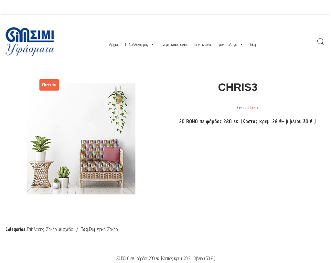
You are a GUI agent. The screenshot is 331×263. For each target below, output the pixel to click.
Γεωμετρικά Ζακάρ (103, 229)
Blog (253, 44)
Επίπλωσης (35, 229)
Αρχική (114, 44)
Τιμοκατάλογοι (230, 44)
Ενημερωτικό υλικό (174, 44)
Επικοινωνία (203, 44)
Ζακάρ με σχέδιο (59, 229)
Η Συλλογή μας (140, 44)
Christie (254, 107)
